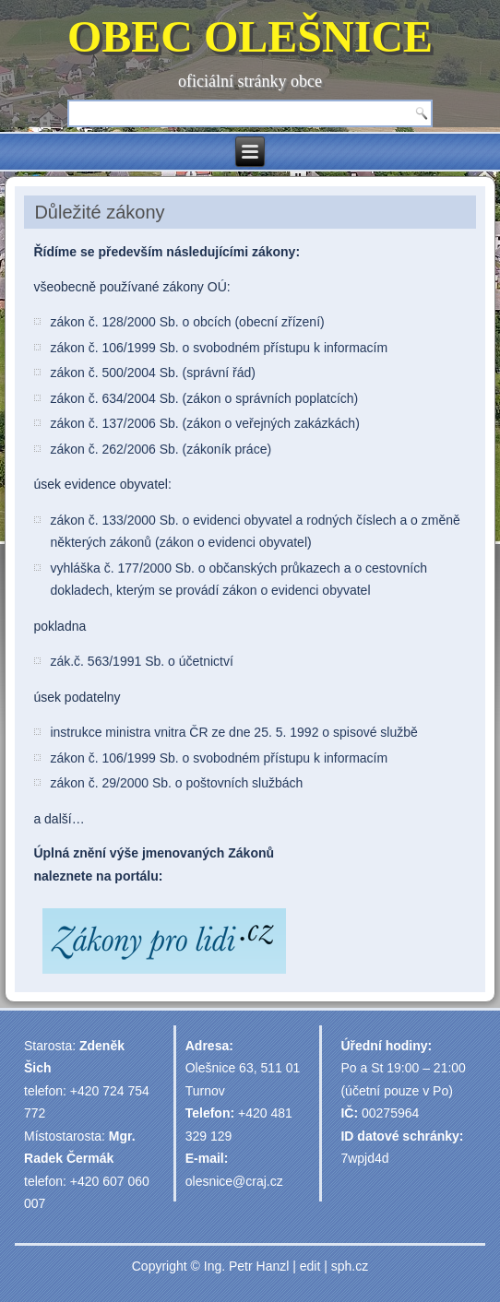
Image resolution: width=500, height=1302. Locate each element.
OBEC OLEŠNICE (250, 36)
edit (310, 1266)
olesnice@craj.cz (234, 1181)
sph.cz (349, 1266)
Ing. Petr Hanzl (247, 1266)
